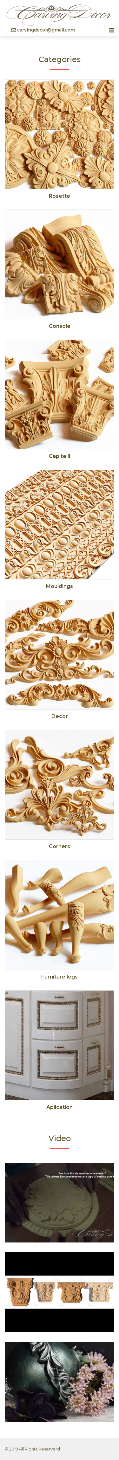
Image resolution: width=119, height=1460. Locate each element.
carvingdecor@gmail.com (43, 30)
